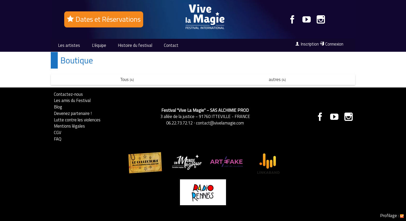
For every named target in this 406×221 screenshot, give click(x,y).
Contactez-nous (68, 94)
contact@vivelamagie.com (220, 123)
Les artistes (69, 45)
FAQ (57, 139)
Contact (171, 45)
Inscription (307, 44)
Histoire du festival (135, 45)
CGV (57, 132)
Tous (127, 79)
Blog (58, 107)
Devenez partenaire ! (73, 113)
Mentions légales (69, 126)
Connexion (331, 44)
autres (277, 79)
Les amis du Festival (72, 100)
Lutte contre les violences (77, 119)
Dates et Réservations (104, 19)
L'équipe (99, 45)
